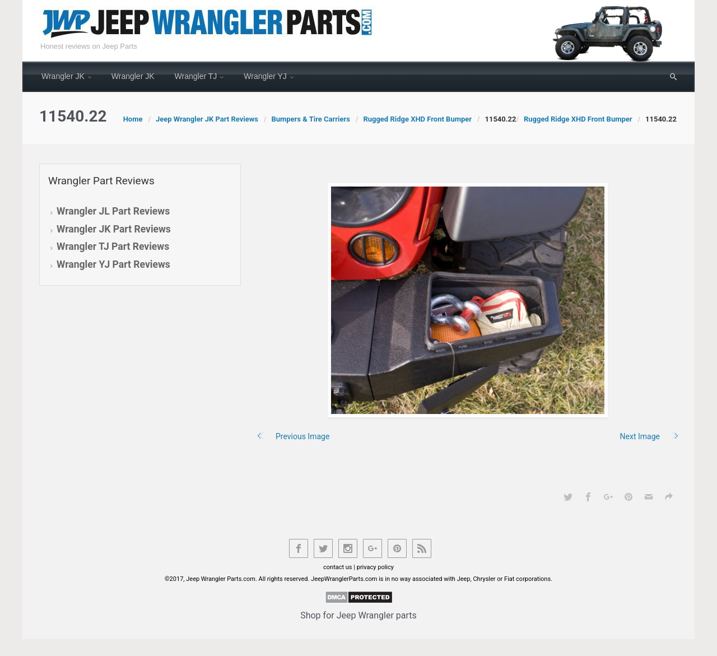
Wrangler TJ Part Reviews (113, 246)
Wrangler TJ (196, 76)
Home (133, 119)
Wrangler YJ (265, 76)
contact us (337, 567)
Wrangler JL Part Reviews (113, 211)
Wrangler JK (63, 76)
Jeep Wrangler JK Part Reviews (207, 119)
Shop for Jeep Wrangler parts (358, 615)
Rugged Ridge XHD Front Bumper (417, 119)
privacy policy (375, 567)
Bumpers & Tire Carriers (310, 119)
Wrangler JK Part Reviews (114, 229)
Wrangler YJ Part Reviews (113, 264)
